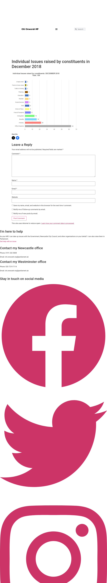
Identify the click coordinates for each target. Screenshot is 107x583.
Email (14, 189)
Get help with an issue (8, 241)
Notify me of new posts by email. (25, 213)
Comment (16, 154)
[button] (56, 29)
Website (15, 197)
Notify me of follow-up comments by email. (29, 209)
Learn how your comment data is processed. (57, 223)
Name (14, 180)
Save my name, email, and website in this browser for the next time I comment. (42, 205)
